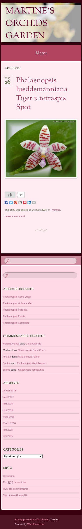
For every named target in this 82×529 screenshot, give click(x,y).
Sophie (6, 363)
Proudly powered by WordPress (31, 519)
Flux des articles (14, 482)
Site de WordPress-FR (15, 495)
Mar (7, 79)
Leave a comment (15, 216)
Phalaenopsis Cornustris (16, 322)
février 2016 (9, 423)
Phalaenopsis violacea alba (17, 303)
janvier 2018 (9, 390)
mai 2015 (8, 436)
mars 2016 (8, 416)
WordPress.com (35, 524)
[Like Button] (10, 194)
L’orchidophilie (33, 343)
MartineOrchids (11, 343)
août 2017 (8, 397)
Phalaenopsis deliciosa (15, 309)
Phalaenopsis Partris (14, 316)
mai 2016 (8, 410)
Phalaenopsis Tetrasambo (30, 369)
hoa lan (7, 356)
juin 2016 (8, 403)
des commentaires (15, 488)
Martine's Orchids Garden (30, 23)
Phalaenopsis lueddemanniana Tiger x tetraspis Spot (42, 94)
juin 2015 (8, 429)
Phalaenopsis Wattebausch (31, 363)
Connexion (9, 476)
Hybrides (55, 209)
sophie (6, 369)
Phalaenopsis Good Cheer (17, 296)
